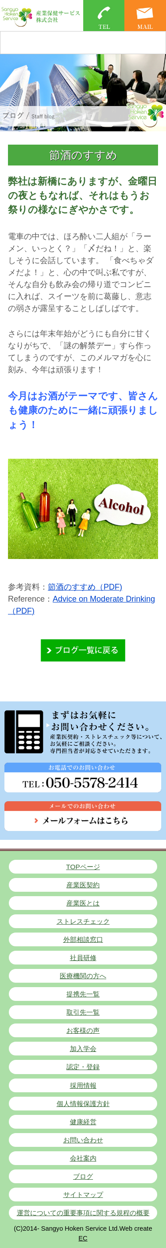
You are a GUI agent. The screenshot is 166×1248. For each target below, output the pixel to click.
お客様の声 (83, 1030)
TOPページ (83, 866)
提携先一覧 (83, 994)
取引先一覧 (83, 1012)
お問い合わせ (83, 1140)
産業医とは (83, 903)
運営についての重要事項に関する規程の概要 (83, 1213)
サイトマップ (83, 1194)
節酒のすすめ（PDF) (85, 587)
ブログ (83, 1176)
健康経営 (83, 1122)
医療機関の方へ (83, 976)
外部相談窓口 (83, 939)
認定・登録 (83, 1067)
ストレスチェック (83, 921)
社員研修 (83, 957)
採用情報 (83, 1085)
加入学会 (83, 1048)
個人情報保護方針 (83, 1103)
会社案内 (83, 1158)
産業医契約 (83, 885)
